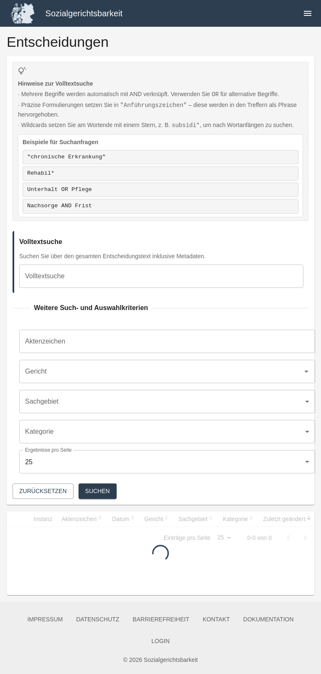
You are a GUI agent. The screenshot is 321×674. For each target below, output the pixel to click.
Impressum (45, 619)
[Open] (306, 371)
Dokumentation (268, 619)
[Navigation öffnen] (307, 13)
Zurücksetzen (43, 491)
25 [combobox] (29, 461)
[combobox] (161, 371)
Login (160, 641)
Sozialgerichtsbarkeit (84, 13)
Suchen (98, 491)
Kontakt (216, 619)
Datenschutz (97, 619)
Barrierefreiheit (160, 619)
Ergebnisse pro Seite (48, 450)
